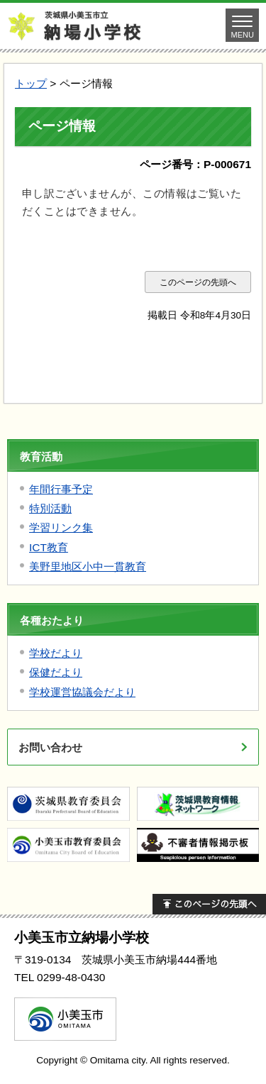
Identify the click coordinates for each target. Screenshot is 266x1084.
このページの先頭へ (198, 282)
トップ (31, 83)
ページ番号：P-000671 (195, 164)
